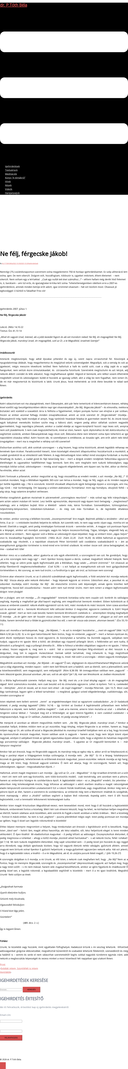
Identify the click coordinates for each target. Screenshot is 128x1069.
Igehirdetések (12, 166)
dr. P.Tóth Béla (13, 5)
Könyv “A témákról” (15, 177)
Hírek (8, 181)
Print (2, 964)
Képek (8, 185)
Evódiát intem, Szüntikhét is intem (19, 968)
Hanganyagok (12, 192)
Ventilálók (5, 972)
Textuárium (11, 170)
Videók (8, 189)
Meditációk (11, 173)
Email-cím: (5, 1014)
